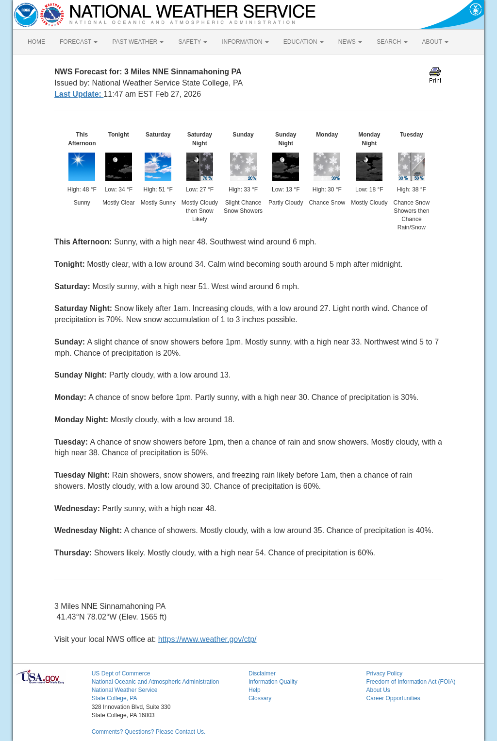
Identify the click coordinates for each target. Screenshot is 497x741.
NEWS (350, 41)
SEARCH (392, 41)
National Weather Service (125, 690)
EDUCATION (303, 41)
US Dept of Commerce (121, 673)
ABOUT (435, 41)
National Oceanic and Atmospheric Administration (155, 681)
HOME (36, 41)
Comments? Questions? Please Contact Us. (149, 731)
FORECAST (79, 41)
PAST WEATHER (138, 41)
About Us (378, 690)
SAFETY (192, 41)
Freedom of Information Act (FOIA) (410, 681)
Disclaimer (262, 673)
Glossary (259, 698)
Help (254, 690)
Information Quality (273, 681)
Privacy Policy (384, 673)
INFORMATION (245, 41)
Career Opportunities (393, 698)
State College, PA (114, 698)
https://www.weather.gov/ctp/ (207, 639)
